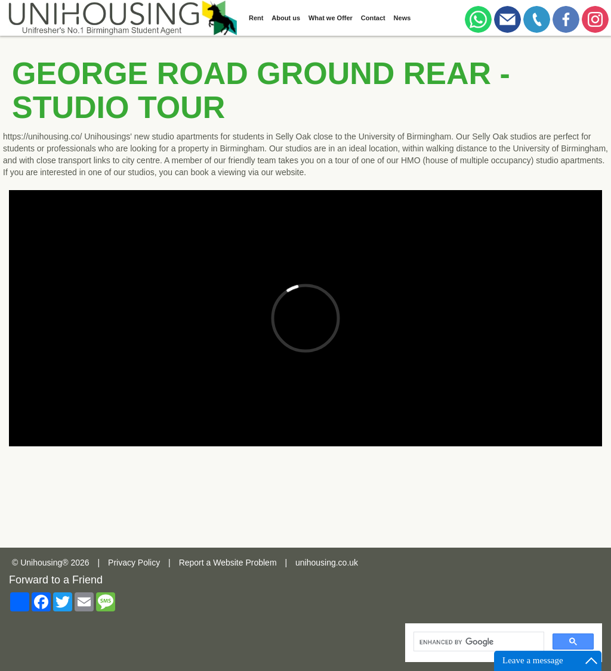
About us (285, 17)
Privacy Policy (134, 562)
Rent (256, 17)
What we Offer (330, 17)
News (402, 17)
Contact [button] (373, 17)
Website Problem (244, 562)
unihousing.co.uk (326, 562)
